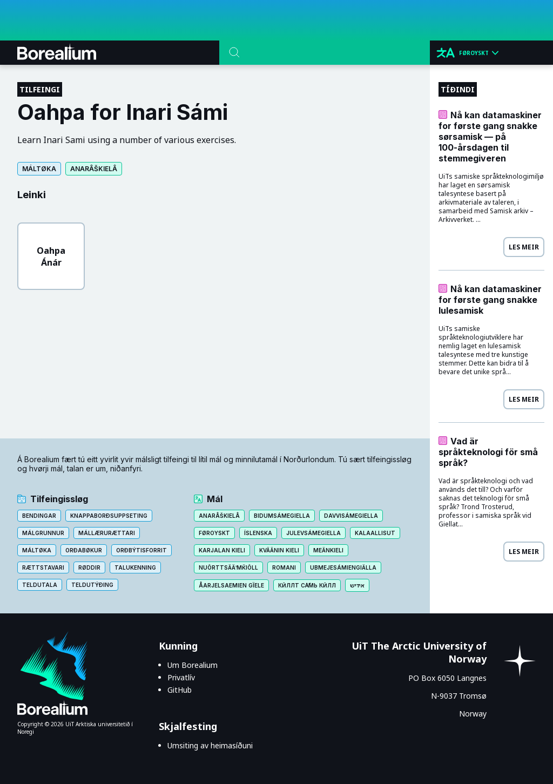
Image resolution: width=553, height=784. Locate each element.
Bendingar (39, 515)
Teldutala (39, 585)
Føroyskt (214, 533)
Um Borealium (192, 665)
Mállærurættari (106, 533)
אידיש (357, 585)
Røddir (89, 567)
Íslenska (258, 533)
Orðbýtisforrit (141, 550)
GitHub (179, 690)
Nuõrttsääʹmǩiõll (228, 567)
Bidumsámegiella (282, 515)
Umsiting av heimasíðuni (210, 745)
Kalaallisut (375, 533)
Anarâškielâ (93, 169)
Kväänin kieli (279, 550)
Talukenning (135, 567)
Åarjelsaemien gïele (231, 585)
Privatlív (181, 677)
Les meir (524, 247)
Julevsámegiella (313, 533)
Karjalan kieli (222, 550)
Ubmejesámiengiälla (343, 567)
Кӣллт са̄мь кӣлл (307, 585)
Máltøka (39, 169)
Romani (284, 567)
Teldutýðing (92, 585)
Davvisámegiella (351, 515)
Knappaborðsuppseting (108, 515)
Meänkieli (328, 550)
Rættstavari (43, 567)
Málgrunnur (43, 533)
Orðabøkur (83, 550)
